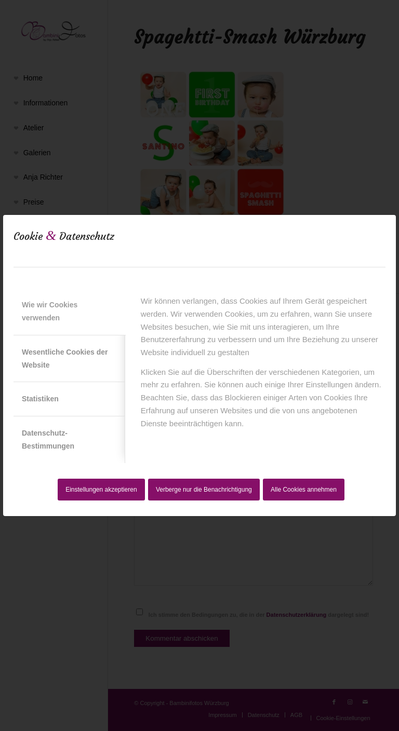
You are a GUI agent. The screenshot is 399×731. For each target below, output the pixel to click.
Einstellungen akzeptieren (101, 489)
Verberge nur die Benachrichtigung (204, 489)
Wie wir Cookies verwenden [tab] (49, 311)
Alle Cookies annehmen (304, 489)
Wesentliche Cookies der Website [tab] (65, 358)
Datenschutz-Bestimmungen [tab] (48, 439)
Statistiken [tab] (40, 399)
